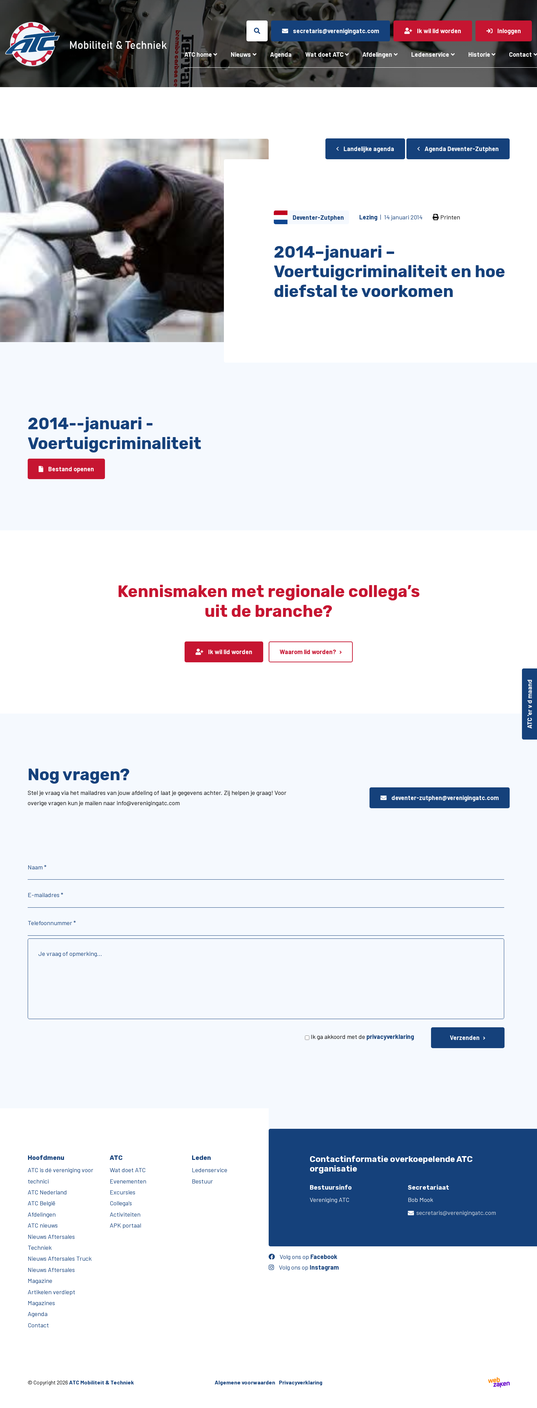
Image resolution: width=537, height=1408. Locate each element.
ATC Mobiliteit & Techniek (101, 1382)
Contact (38, 1325)
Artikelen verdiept (51, 1292)
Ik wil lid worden (224, 651)
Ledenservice (430, 54)
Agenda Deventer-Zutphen (458, 148)
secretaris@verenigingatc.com (456, 1212)
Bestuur (202, 1181)
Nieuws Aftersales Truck (60, 1258)
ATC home (198, 54)
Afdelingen (377, 54)
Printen (446, 217)
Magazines (41, 1303)
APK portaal (125, 1225)
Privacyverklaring (300, 1382)
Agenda (281, 54)
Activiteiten (125, 1214)
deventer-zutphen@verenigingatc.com (439, 797)
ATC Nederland (47, 1192)
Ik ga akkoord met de (362, 1036)
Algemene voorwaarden (245, 1382)
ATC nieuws (43, 1225)
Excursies (122, 1192)
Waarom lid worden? (308, 651)
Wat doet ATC (324, 54)
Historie (479, 54)
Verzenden (465, 1037)
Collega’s (121, 1203)
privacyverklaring (390, 1036)
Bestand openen (66, 469)
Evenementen (128, 1181)
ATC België (41, 1203)
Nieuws (241, 54)
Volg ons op (303, 1256)
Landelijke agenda (365, 148)
